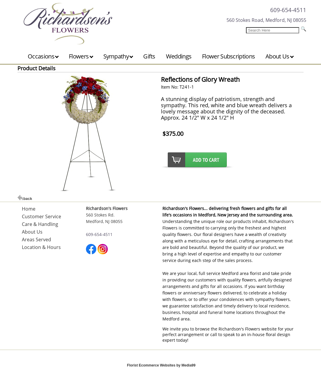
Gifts (149, 56)
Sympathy (118, 56)
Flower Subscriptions (228, 56)
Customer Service (41, 216)
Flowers (81, 56)
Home (28, 209)
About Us (279, 56)
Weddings (178, 56)
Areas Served (36, 239)
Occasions (43, 56)
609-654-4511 (288, 10)
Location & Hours (41, 247)
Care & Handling (40, 224)
